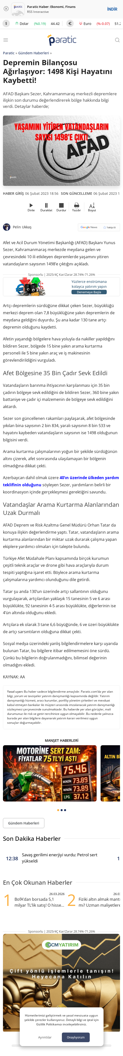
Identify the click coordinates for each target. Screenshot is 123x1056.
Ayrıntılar (45, 1037)
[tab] (58, 810)
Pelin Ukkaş (22, 227)
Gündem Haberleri (33, 53)
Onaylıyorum (76, 1037)
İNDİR (112, 9)
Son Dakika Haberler (32, 838)
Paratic (9, 53)
